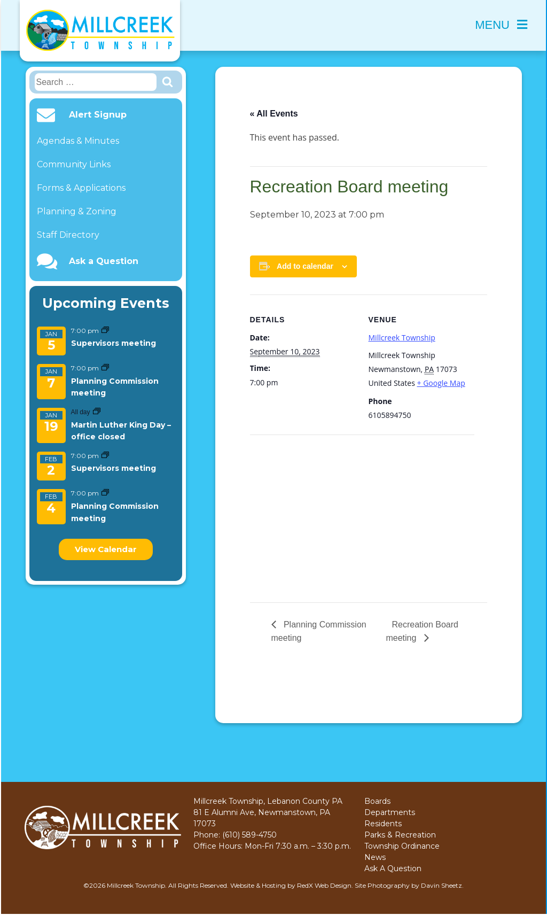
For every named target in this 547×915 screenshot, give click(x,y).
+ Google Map (441, 383)
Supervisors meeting (113, 343)
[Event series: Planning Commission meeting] (105, 368)
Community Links (74, 164)
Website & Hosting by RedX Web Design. (291, 885)
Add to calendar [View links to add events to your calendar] (305, 266)
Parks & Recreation (400, 835)
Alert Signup (98, 115)
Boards (377, 801)
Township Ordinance (402, 846)
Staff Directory (68, 235)
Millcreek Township (402, 337)
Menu (501, 25)
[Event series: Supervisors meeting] (105, 331)
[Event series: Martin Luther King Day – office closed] (96, 412)
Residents (383, 823)
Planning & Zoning (76, 211)
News (375, 857)
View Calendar (106, 549)
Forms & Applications (81, 188)
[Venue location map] (306, 508)
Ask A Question (392, 868)
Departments (389, 812)
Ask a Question (103, 261)
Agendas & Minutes (78, 141)
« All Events (274, 113)
